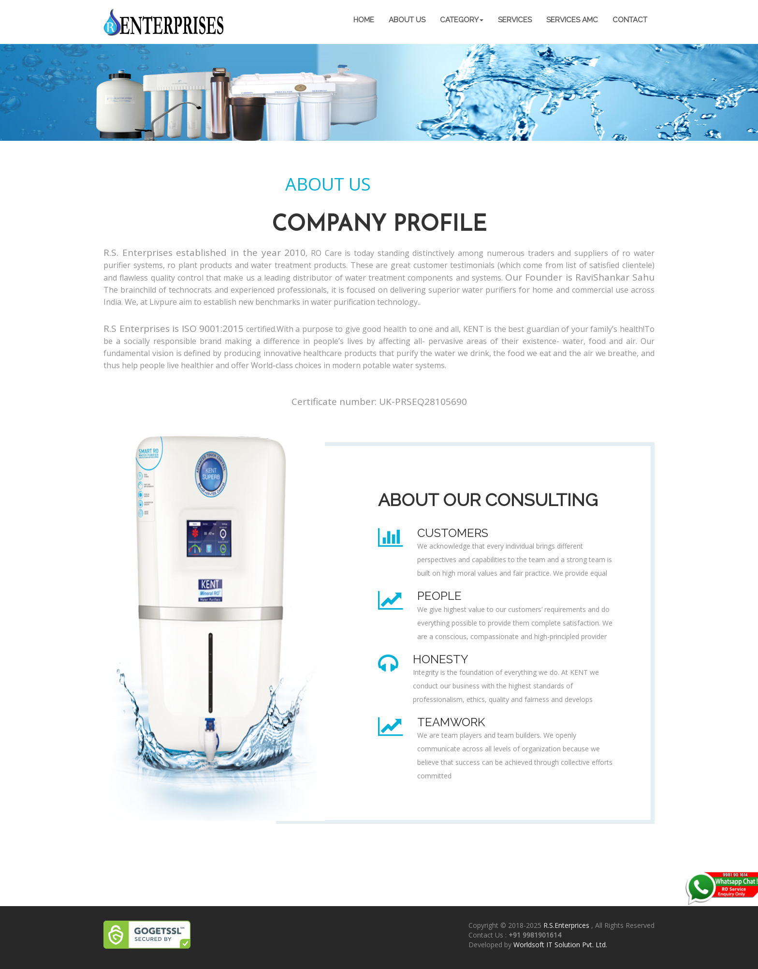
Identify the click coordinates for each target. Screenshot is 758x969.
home (363, 19)
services (515, 19)
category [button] (461, 19)
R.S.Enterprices (567, 925)
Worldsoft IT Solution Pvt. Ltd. (560, 944)
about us (407, 19)
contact (629, 19)
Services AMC (572, 19)
